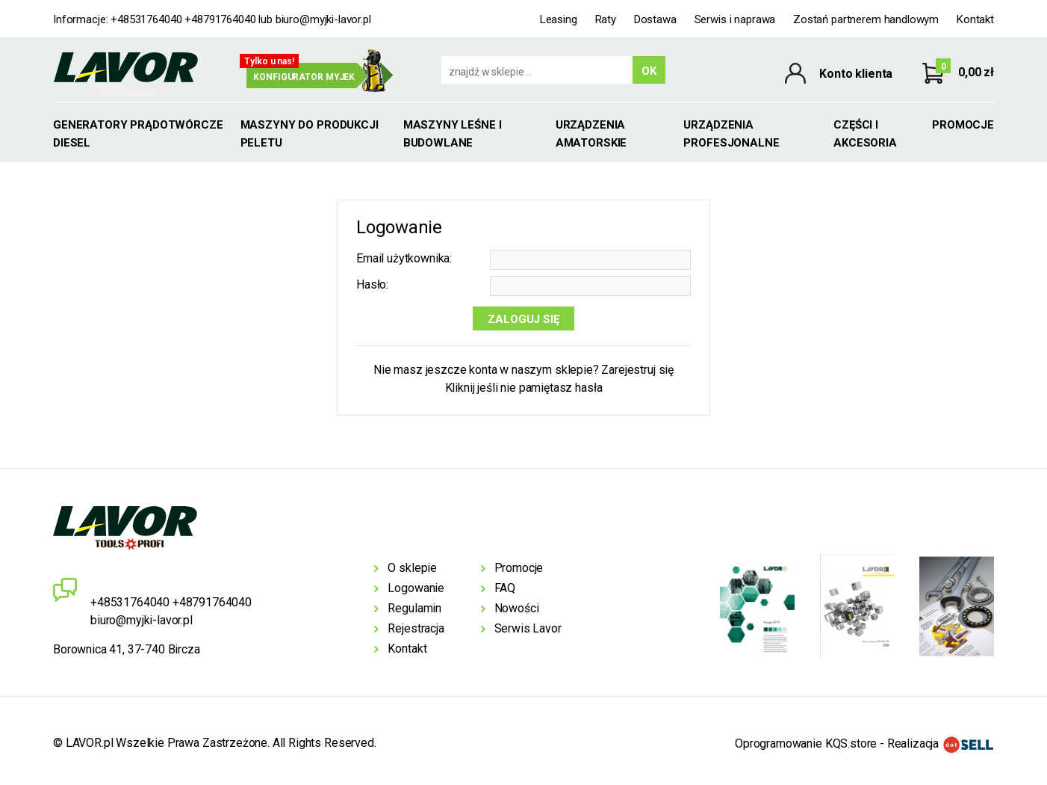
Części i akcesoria (865, 134)
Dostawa (655, 19)
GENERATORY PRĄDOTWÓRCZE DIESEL (138, 134)
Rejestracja (416, 628)
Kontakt (975, 19)
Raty (605, 19)
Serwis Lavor (528, 628)
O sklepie (412, 568)
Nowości (516, 608)
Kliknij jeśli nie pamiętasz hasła (524, 388)
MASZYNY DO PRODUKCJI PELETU (309, 134)
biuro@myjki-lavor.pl (323, 19)
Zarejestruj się (637, 370)
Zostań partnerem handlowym (866, 19)
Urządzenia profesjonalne (731, 134)
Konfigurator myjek (304, 77)
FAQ (505, 588)
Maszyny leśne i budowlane (452, 134)
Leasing (558, 19)
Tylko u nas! (269, 61)
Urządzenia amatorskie (591, 134)
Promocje (963, 125)
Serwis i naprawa (735, 19)
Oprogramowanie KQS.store (806, 743)
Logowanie (416, 588)
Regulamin (414, 608)
